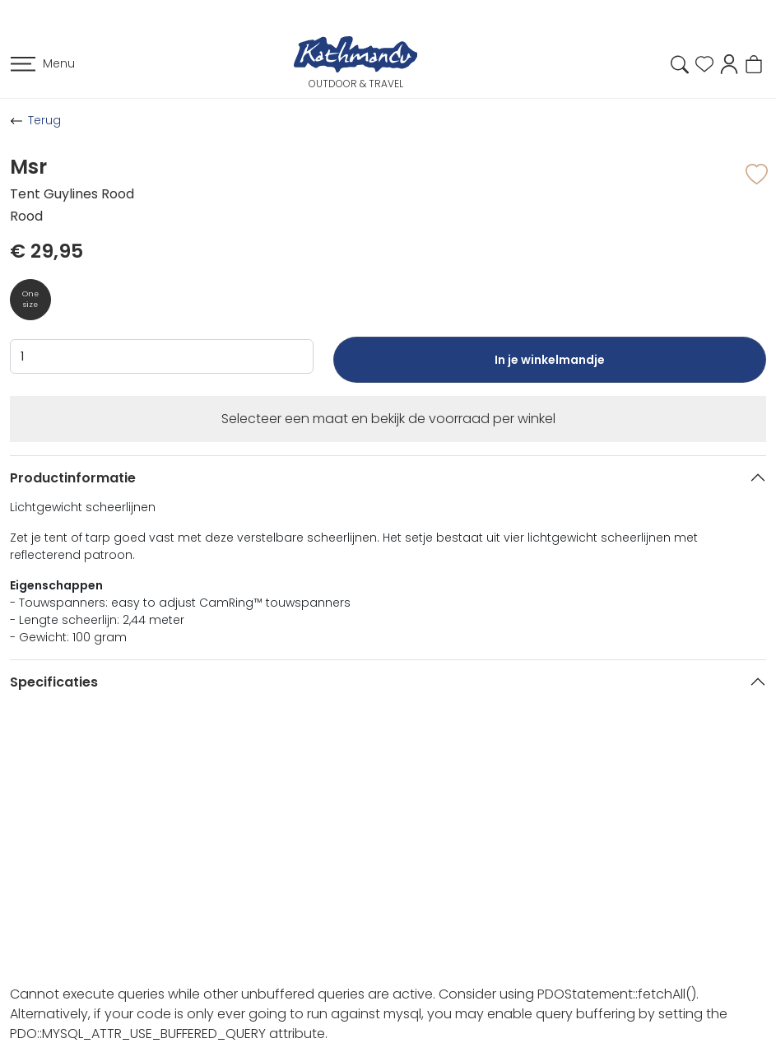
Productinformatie (73, 477)
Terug (44, 120)
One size (30, 299)
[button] (729, 63)
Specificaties (54, 682)
